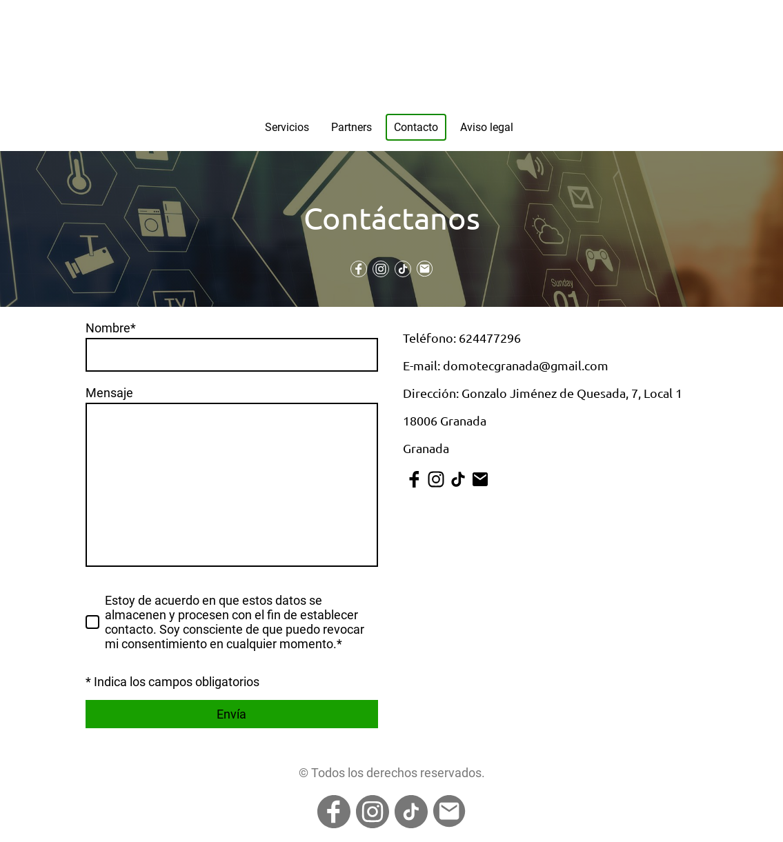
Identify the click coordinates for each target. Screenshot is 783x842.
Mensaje (109, 392)
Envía (231, 714)
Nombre (111, 328)
